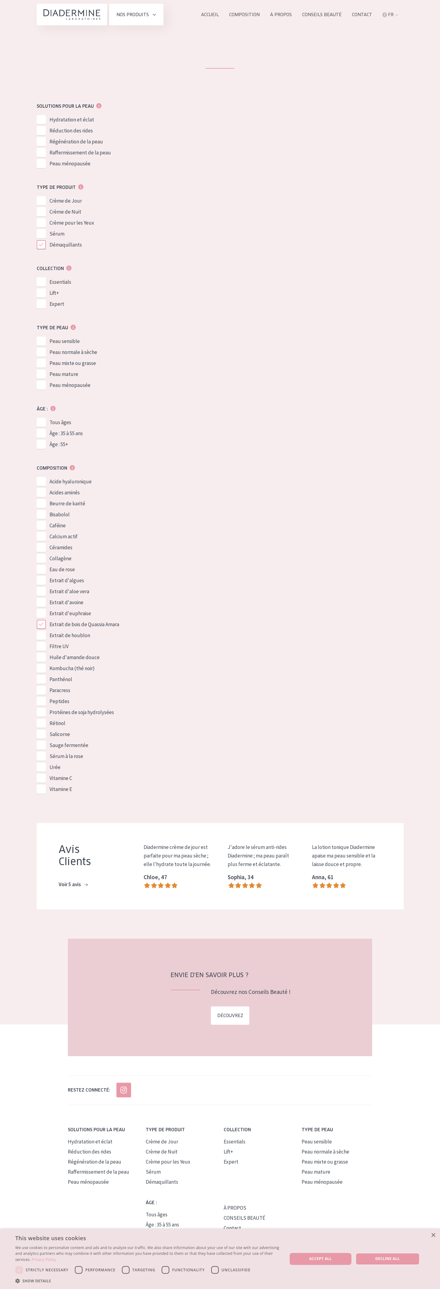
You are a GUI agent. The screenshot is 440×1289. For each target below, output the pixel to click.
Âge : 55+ (59, 444)
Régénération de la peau (76, 142)
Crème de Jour (66, 201)
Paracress (60, 690)
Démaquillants (66, 245)
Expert (57, 304)
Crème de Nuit (65, 212)
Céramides (61, 547)
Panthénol (61, 679)
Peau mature (64, 374)
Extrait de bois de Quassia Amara (84, 624)
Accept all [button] (320, 1258)
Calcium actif (64, 536)
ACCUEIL (210, 14)
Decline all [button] (387, 1258)
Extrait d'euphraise (70, 613)
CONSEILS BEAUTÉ (244, 1218)
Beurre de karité (67, 503)
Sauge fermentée (69, 745)
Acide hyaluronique (71, 481)
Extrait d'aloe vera (69, 591)
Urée (55, 767)
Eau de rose (62, 569)
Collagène (61, 558)
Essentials (60, 282)
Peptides (59, 701)
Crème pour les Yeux (72, 223)
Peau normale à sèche (73, 352)
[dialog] (220, 1259)
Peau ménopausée (70, 164)
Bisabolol (60, 514)
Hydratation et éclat (72, 120)
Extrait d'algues (67, 580)
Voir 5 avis (73, 885)
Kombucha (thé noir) (72, 668)
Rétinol (57, 723)
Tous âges (60, 422)
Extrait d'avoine (66, 602)
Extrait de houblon (70, 635)
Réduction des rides (71, 131)
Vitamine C (61, 778)
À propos (281, 14)
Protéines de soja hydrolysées (82, 712)
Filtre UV (59, 646)
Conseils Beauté (322, 14)
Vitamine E (61, 789)
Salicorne (60, 734)
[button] (147, 1280)
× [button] (433, 1235)
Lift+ (54, 293)
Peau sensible (65, 341)
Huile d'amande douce (75, 657)
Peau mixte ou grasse (73, 363)
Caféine (58, 525)
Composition (244, 14)
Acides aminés (65, 492)
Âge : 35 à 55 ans (66, 433)
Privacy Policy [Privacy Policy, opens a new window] (44, 1259)
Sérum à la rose (66, 756)
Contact (362, 14)
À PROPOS (235, 1207)
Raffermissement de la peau (80, 153)
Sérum (57, 234)
